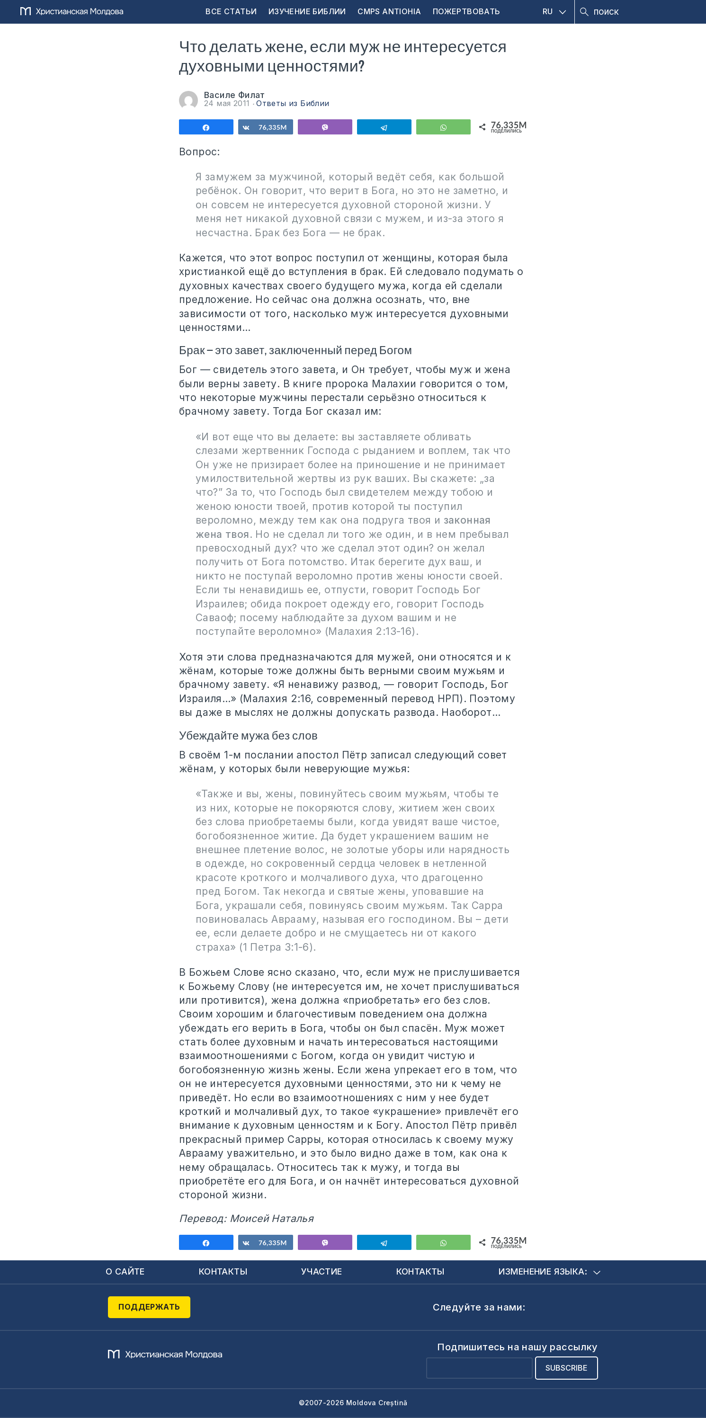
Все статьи (231, 11)
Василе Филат (234, 95)
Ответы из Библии (292, 103)
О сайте (125, 1271)
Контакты (223, 1271)
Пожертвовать (466, 11)
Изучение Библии (307, 11)
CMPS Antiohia (389, 11)
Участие (321, 1271)
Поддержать (149, 1306)
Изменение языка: (549, 1271)
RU (554, 11)
